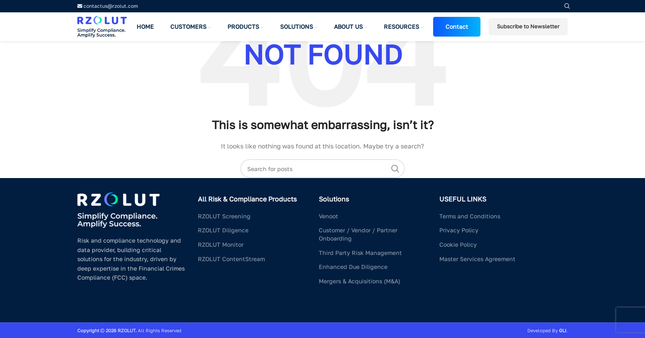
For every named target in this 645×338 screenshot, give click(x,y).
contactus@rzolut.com (107, 6)
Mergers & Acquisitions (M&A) (359, 281)
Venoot (328, 216)
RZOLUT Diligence (223, 230)
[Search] (322, 168)
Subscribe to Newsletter (528, 26)
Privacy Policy (458, 230)
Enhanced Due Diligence (353, 266)
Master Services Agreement (477, 258)
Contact (456, 26)
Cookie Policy (458, 244)
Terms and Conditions (469, 216)
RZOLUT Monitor (221, 244)
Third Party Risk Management (360, 252)
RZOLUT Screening (224, 216)
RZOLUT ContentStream (231, 258)
